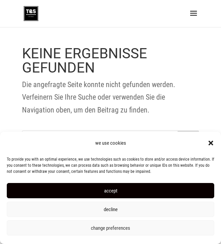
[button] (210, 143)
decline (111, 209)
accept (110, 191)
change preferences (110, 228)
